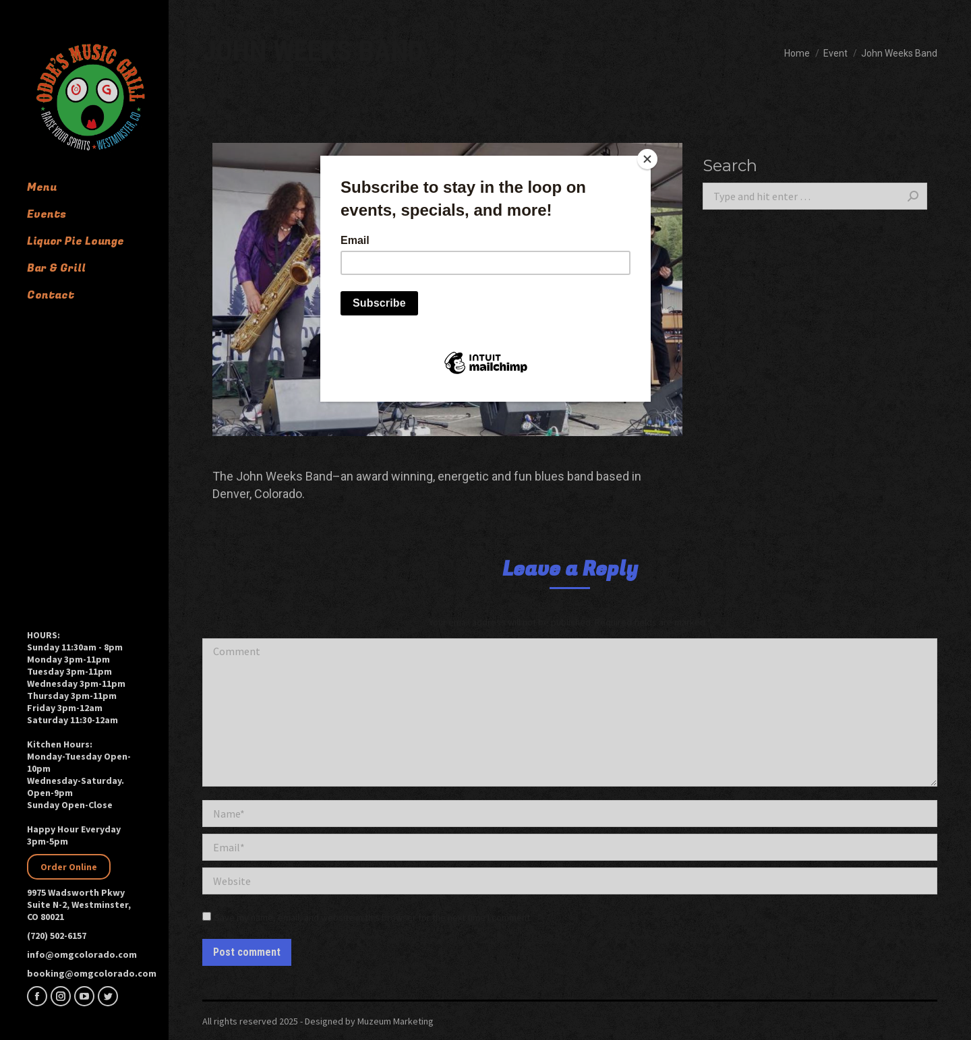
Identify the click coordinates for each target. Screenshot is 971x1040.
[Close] (647, 159)
